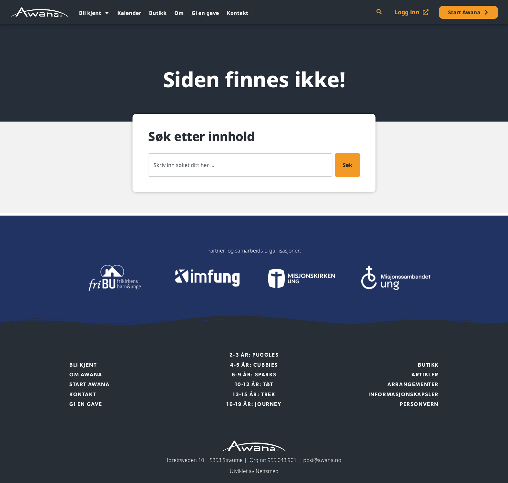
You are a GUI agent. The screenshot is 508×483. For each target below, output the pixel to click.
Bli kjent (94, 13)
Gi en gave (205, 13)
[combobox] (240, 165)
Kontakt (237, 13)
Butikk (158, 13)
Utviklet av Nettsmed (254, 471)
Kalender (129, 13)
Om (179, 13)
